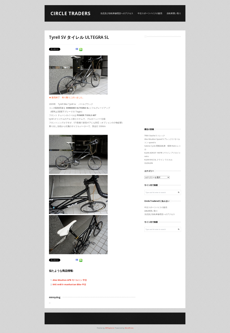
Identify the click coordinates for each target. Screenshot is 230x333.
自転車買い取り (174, 13)
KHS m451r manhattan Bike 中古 (69, 284)
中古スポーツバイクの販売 (150, 13)
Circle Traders (70, 13)
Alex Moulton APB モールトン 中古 (70, 280)
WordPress (129, 328)
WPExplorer (109, 328)
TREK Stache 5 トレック (154, 135)
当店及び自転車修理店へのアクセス (116, 13)
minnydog (54, 297)
